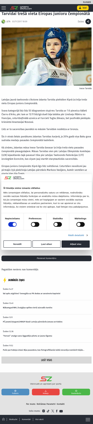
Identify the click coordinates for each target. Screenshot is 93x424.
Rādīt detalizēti (76, 235)
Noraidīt (17, 244)
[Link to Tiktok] (48, 411)
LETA (8, 21)
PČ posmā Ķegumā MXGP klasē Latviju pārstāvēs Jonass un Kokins (32, 322)
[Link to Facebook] (56, 411)
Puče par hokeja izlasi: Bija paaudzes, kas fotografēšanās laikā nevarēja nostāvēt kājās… (43, 350)
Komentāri (26, 419)
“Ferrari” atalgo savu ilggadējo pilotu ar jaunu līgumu (27, 336)
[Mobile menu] (4, 8)
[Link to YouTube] (61, 411)
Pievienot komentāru (46, 258)
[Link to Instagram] (43, 411)
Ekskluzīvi (13, 419)
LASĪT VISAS (46, 360)
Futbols (15, 391)
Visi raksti (39, 419)
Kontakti (87, 2)
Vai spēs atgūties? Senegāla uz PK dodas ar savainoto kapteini (31, 293)
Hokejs (46, 391)
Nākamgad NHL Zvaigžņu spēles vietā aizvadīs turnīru (27, 307)
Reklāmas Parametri (46, 404)
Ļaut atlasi (46, 244)
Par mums (30, 404)
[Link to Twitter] (52, 411)
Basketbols (76, 391)
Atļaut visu (75, 244)
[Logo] (21, 8)
